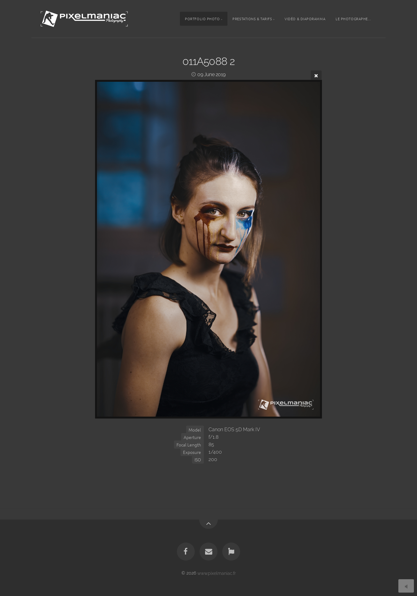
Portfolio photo (202, 18)
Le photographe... (353, 18)
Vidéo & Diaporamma (305, 18)
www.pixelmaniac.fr (216, 572)
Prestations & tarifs (252, 18)
